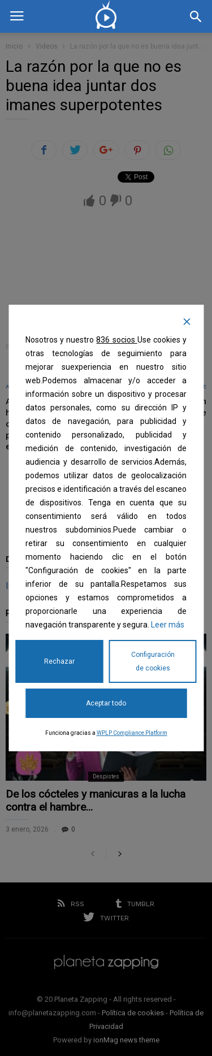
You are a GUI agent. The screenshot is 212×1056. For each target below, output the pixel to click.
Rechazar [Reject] (59, 661)
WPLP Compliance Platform (132, 733)
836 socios (116, 339)
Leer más (167, 624)
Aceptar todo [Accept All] (106, 703)
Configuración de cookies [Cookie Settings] (153, 661)
